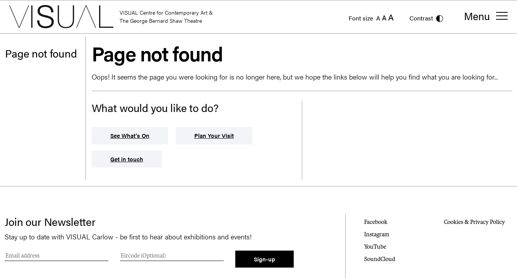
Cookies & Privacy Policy (474, 222)
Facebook (375, 222)
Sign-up (264, 259)
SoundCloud (379, 259)
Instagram (376, 234)
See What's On (129, 135)
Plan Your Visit (214, 135)
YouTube (375, 246)
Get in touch (126, 159)
